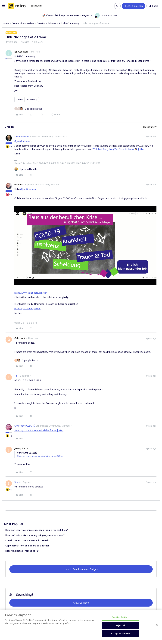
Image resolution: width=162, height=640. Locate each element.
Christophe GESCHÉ (24, 425)
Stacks (17, 482)
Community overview (23, 23)
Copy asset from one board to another (27, 545)
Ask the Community (69, 23)
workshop (32, 99)
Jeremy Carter (21, 448)
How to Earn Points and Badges (81, 569)
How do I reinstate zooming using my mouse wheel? (35, 535)
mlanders (19, 184)
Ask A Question (81, 602)
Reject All (120, 625)
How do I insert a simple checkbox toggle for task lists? (36, 529)
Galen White (20, 338)
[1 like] (26, 169)
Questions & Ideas (46, 23)
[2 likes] (27, 360)
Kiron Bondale (21, 136)
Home (6, 23)
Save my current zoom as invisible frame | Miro (38, 430)
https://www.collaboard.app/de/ (30, 292)
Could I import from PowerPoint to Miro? (28, 540)
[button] (3, 6)
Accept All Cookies (120, 633)
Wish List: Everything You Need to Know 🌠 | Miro (118, 148)
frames (19, 99)
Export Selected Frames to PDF (22, 550)
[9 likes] (28, 108)
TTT (16, 375)
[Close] (156, 624)
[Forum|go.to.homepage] (25, 6)
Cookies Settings (120, 617)
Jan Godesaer (21, 51)
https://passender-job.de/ (27, 308)
